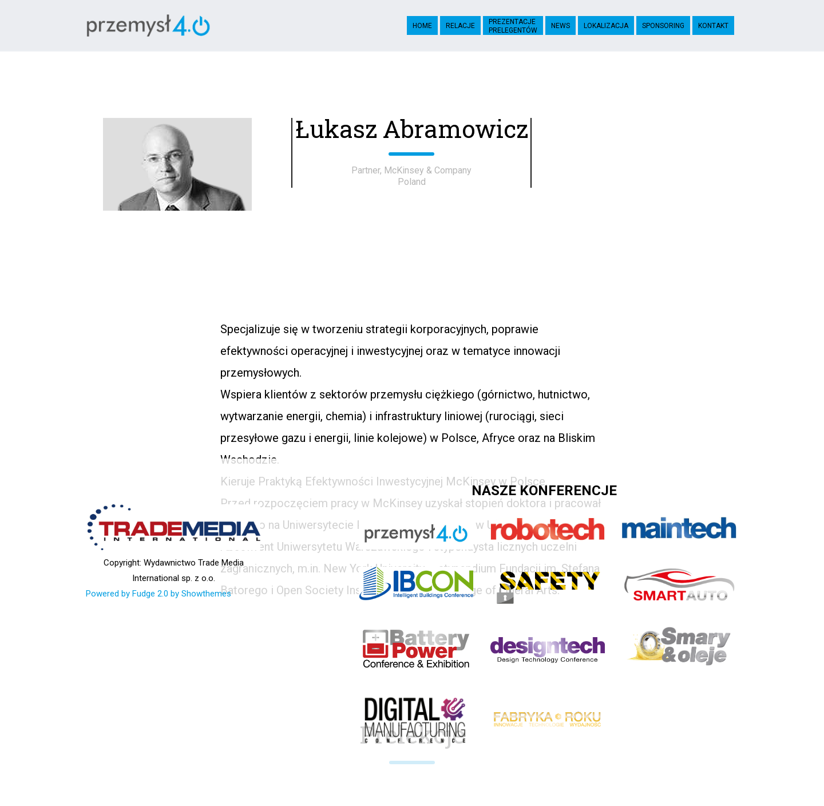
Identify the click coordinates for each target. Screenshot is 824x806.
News (560, 26)
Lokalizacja (606, 26)
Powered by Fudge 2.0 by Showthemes (158, 593)
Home (422, 26)
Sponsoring (663, 26)
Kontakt (713, 26)
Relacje (460, 26)
